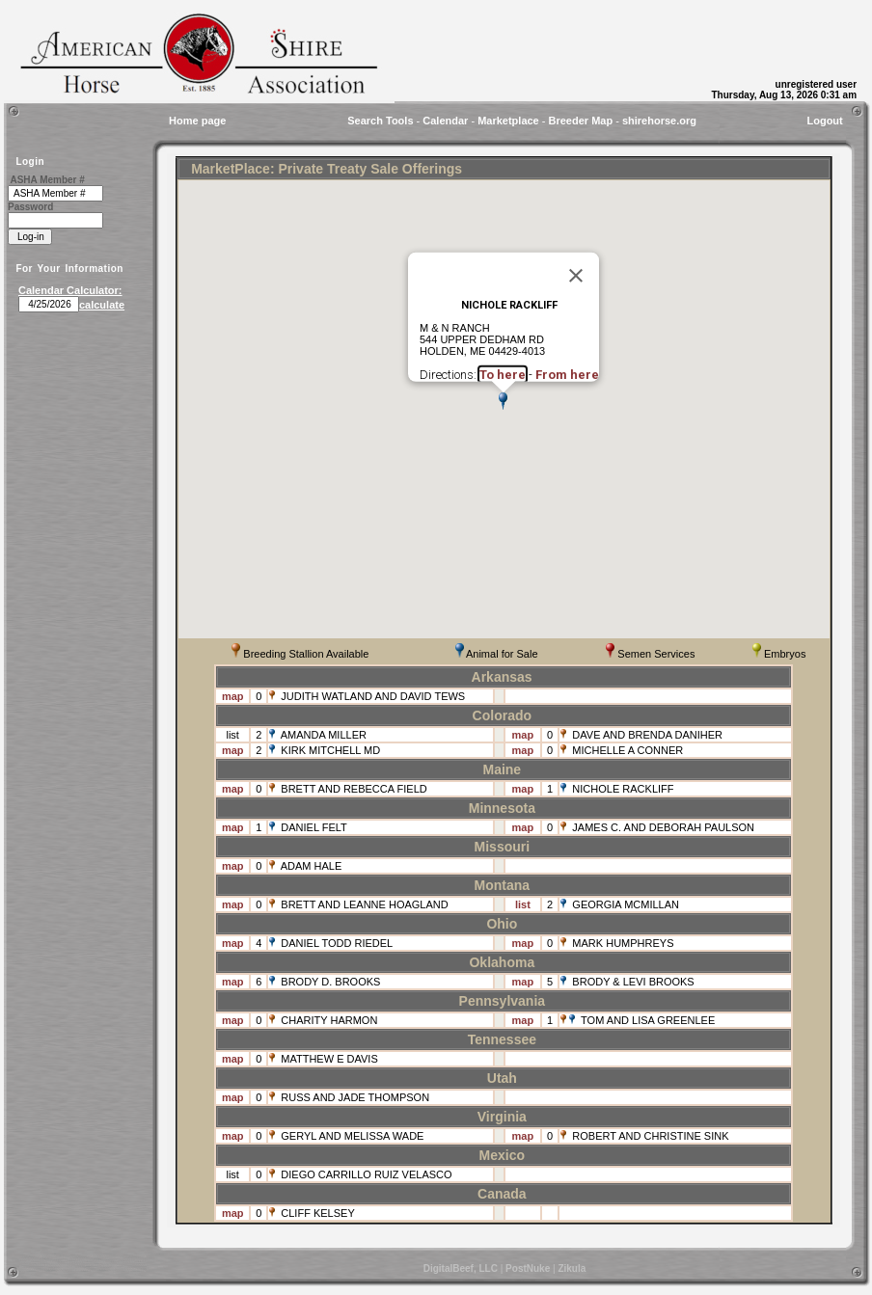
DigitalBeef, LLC (460, 1268)
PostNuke (527, 1268)
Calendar (445, 120)
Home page (197, 120)
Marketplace (508, 120)
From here (567, 374)
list (232, 735)
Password (30, 207)
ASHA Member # (47, 180)
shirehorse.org (659, 120)
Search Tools (380, 120)
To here (502, 374)
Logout (824, 120)
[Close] (576, 275)
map (233, 696)
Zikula (572, 1268)
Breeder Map (581, 120)
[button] (503, 401)
